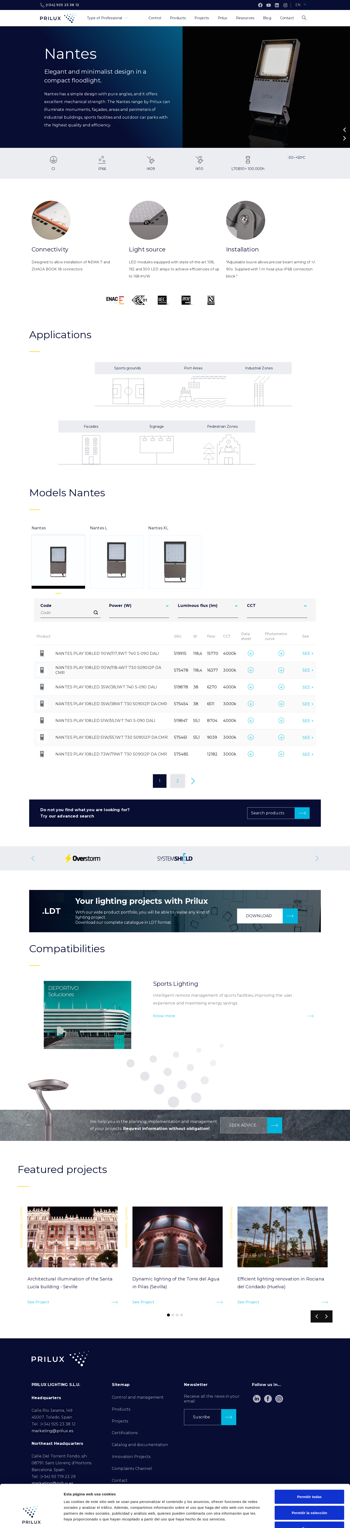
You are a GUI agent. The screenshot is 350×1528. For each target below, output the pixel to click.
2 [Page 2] (177, 781)
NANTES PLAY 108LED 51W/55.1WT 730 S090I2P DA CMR (111, 737)
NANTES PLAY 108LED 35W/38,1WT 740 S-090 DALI (106, 687)
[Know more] (310, 1016)
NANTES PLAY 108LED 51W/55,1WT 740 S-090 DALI (105, 720)
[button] (344, 130)
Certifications (125, 1432)
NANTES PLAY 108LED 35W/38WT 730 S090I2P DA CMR (111, 704)
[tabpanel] (175, 697)
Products (121, 1409)
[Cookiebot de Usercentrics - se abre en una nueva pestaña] (31, 1518)
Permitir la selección (309, 1480)
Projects (120, 1421)
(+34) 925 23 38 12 (59, 5)
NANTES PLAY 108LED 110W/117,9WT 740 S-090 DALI (107, 653)
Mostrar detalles (263, 1518)
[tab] (58, 557)
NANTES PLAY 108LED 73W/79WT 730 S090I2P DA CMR (111, 754)
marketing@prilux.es (52, 1431)
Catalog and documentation (140, 1444)
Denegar (309, 1496)
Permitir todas (309, 1464)
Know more (164, 1015)
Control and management (138, 1397)
